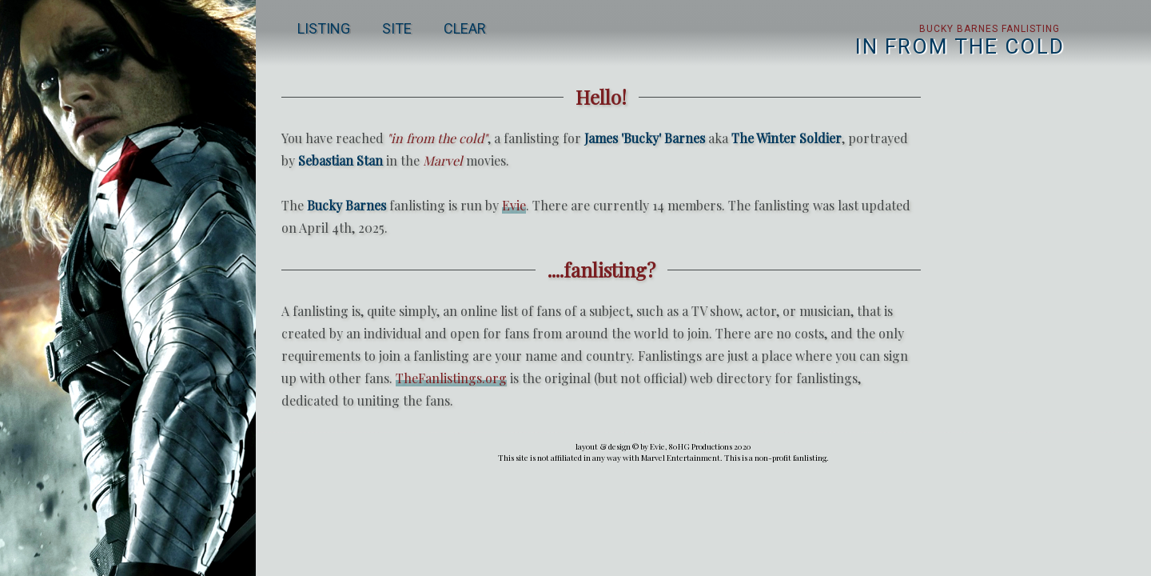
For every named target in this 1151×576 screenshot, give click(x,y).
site (397, 28)
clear (465, 28)
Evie (514, 205)
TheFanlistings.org (451, 378)
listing (323, 28)
